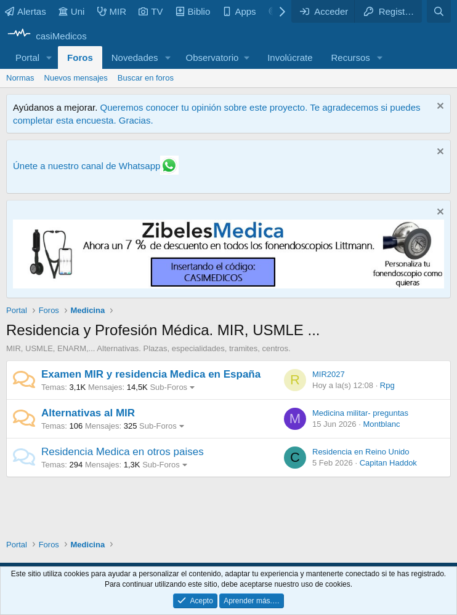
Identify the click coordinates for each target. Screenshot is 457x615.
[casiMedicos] (46, 36)
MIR (112, 11)
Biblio (193, 11)
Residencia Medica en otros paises (122, 452)
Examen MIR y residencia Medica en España (151, 374)
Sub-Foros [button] (168, 387)
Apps (239, 11)
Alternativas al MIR (88, 413)
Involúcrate (289, 57)
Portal (27, 57)
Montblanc (381, 424)
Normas (20, 77)
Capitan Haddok (388, 462)
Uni (72, 11)
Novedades (134, 57)
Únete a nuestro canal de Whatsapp (86, 166)
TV (151, 11)
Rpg (387, 385)
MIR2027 (328, 374)
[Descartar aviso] (439, 107)
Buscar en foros (146, 77)
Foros (80, 57)
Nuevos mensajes (76, 77)
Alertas (25, 11)
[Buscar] (439, 11)
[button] (49, 57)
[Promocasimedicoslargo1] (228, 285)
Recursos (350, 57)
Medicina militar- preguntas (360, 413)
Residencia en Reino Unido (361, 451)
